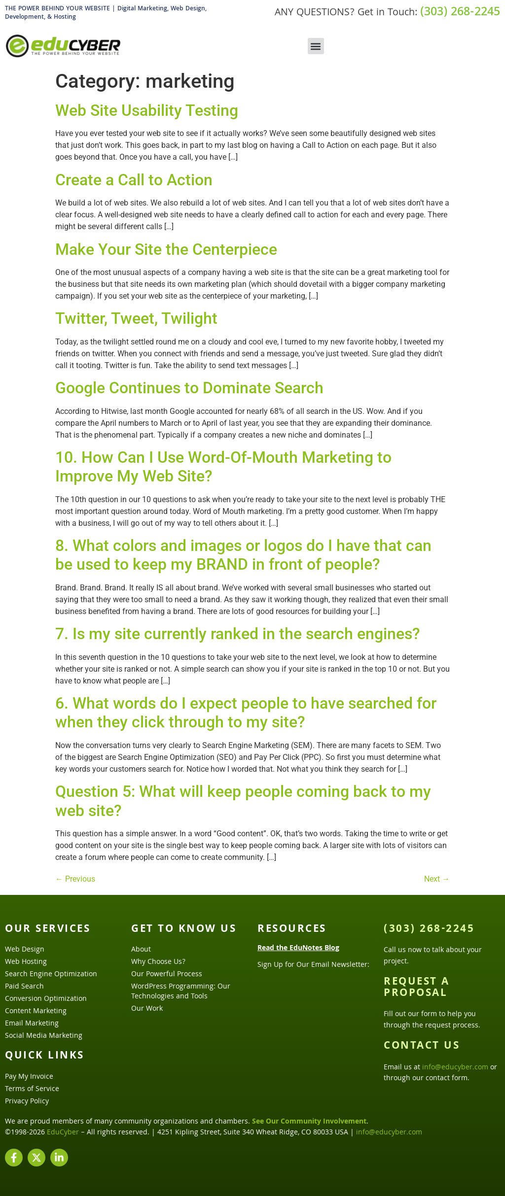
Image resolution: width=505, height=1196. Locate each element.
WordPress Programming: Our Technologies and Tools (180, 992)
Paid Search (24, 987)
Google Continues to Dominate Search (189, 387)
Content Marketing (36, 1012)
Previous (75, 879)
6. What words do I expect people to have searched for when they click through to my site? (245, 712)
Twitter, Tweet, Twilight (136, 318)
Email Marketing (32, 1024)
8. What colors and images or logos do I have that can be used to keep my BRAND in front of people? (243, 555)
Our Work (147, 1009)
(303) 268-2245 (460, 13)
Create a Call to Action (134, 180)
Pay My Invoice (29, 1077)
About (141, 950)
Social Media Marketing (43, 1036)
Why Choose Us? (158, 962)
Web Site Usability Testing (146, 110)
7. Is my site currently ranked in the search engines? (237, 633)
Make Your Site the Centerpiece (166, 249)
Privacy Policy (27, 1102)
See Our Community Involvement (309, 1122)
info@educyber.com (455, 1068)
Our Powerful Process (166, 975)
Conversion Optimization (46, 999)
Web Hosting (26, 962)
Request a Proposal (417, 988)
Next (437, 879)
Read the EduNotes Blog (298, 949)
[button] (316, 46)
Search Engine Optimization (51, 975)
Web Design (24, 950)
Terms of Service (32, 1089)
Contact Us (422, 1047)
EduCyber (63, 1133)
